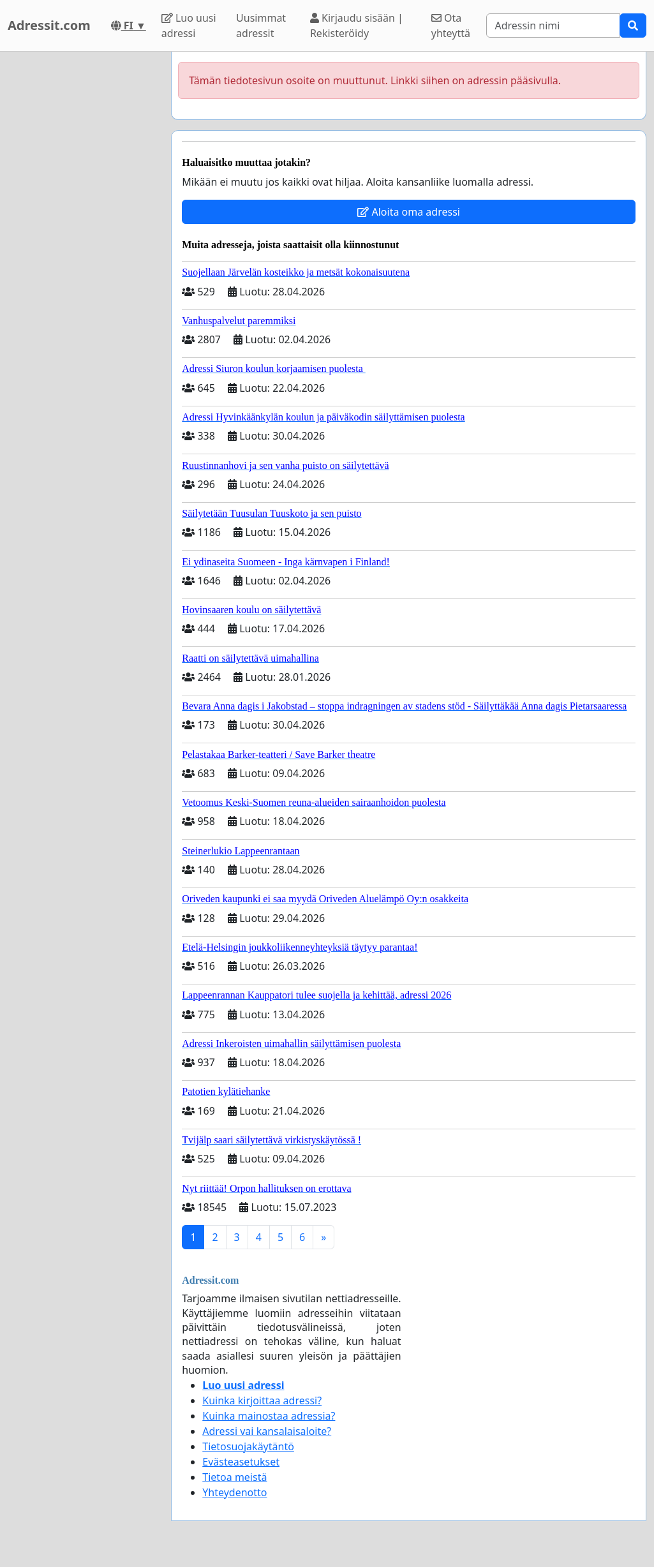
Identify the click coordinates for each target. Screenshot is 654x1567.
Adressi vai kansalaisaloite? (266, 1431)
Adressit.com (49, 25)
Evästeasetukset (240, 1462)
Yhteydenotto (234, 1492)
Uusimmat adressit (261, 25)
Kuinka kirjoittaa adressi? (262, 1400)
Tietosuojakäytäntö (248, 1446)
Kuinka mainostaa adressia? (268, 1416)
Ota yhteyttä (450, 25)
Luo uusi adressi (188, 25)
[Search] (553, 25)
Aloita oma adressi (408, 212)
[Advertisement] (82, 243)
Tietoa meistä (234, 1477)
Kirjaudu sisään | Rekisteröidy (356, 25)
